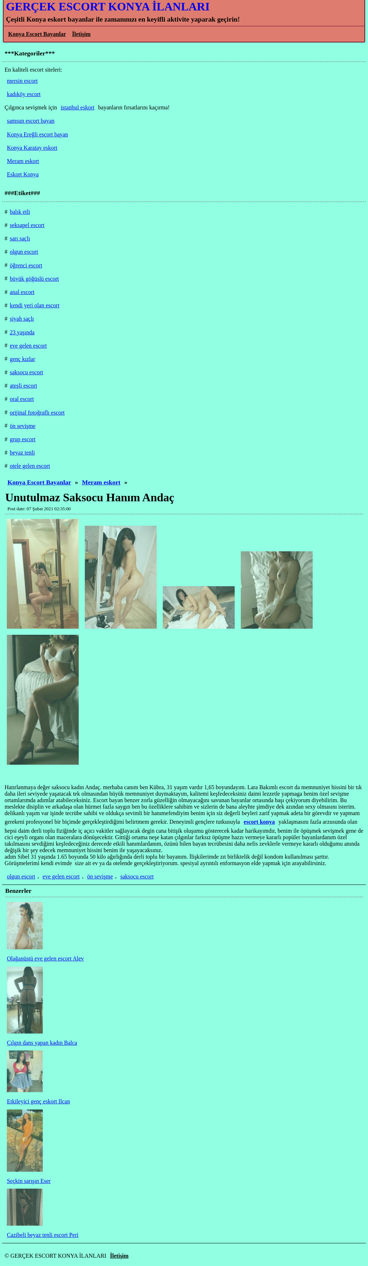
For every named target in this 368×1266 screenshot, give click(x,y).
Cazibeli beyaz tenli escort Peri (42, 1235)
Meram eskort (101, 482)
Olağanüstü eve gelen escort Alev (45, 958)
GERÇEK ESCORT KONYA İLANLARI (108, 6)
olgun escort (21, 876)
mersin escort (22, 81)
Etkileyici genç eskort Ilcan (38, 1101)
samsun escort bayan (30, 121)
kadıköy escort (24, 94)
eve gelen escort (61, 876)
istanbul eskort (78, 107)
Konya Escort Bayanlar (37, 34)
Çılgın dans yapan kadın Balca (42, 1043)
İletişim (81, 34)
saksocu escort (137, 876)
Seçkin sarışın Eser (29, 1181)
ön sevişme (100, 876)
